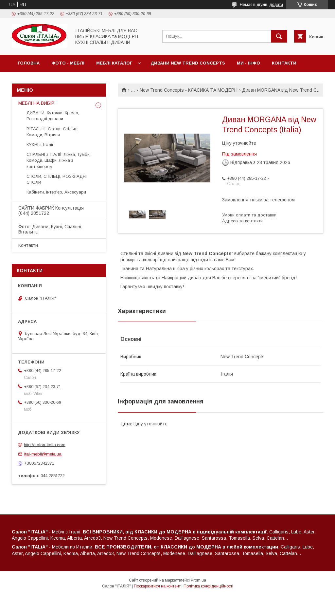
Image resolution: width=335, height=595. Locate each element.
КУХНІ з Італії (39, 144)
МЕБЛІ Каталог (114, 63)
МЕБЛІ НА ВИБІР (36, 103)
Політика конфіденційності (208, 586)
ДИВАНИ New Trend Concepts (187, 63)
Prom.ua (198, 580)
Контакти (284, 63)
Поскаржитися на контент (157, 586)
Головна (29, 63)
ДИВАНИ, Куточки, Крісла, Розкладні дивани (52, 115)
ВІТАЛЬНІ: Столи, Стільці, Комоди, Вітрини (52, 131)
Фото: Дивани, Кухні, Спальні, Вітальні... (50, 229)
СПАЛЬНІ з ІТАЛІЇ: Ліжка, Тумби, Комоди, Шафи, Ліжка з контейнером (58, 160)
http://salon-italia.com (44, 444)
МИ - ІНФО (248, 63)
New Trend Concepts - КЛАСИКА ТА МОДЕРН (189, 90)
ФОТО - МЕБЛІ (67, 63)
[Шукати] (279, 36)
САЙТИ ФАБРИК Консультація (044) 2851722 (51, 210)
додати (276, 4)
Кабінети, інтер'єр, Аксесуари (56, 192)
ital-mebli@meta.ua (43, 454)
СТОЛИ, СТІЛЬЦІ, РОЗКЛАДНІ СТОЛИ (56, 179)
